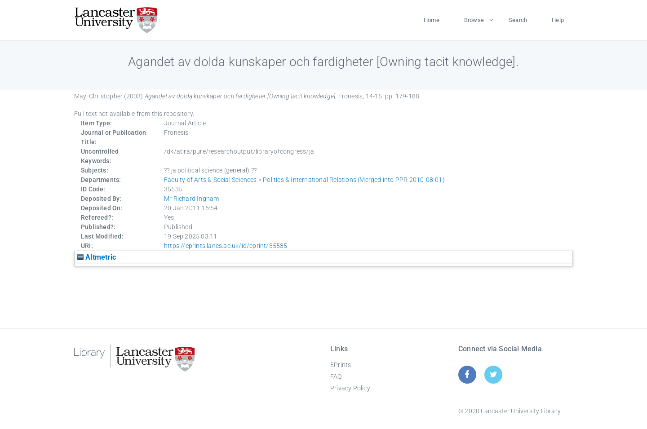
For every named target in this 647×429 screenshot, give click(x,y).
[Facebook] (467, 374)
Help (558, 20)
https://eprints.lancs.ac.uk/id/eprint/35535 (226, 245)
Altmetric (96, 257)
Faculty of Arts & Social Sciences (210, 179)
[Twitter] (493, 374)
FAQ (336, 376)
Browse (474, 20)
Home (431, 20)
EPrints (340, 364)
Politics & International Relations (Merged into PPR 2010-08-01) (354, 179)
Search (518, 20)
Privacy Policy (350, 388)
